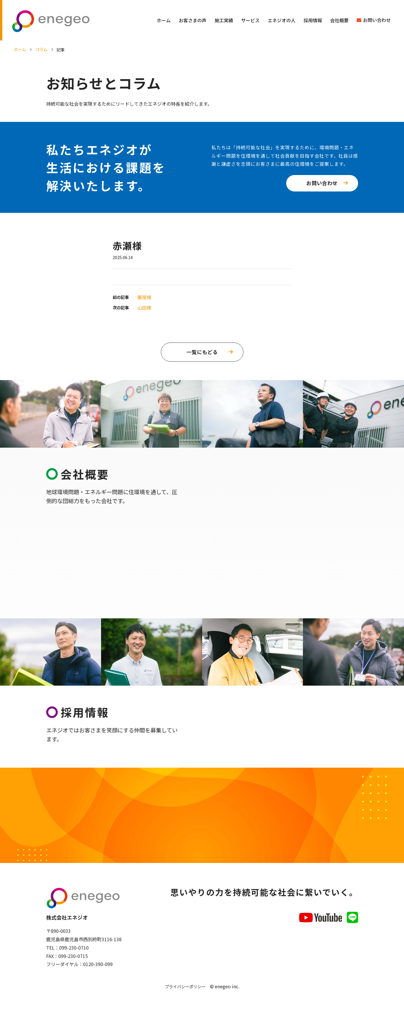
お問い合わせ (377, 19)
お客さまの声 (192, 20)
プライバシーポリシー (185, 986)
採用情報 (313, 20)
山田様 (144, 307)
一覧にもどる (202, 352)
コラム (41, 49)
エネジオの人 (281, 20)
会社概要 (339, 20)
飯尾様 (144, 297)
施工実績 (224, 20)
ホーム (164, 20)
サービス (250, 20)
